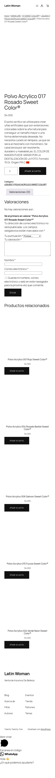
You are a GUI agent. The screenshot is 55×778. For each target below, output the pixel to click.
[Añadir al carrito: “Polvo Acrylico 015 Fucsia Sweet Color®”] (16, 588)
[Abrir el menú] (37, 6)
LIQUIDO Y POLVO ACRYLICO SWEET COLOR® (27, 17)
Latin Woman (12, 5)
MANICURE (16, 15)
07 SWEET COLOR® (31, 15)
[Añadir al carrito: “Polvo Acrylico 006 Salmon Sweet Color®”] (16, 521)
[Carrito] (48, 6)
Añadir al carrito (32, 184)
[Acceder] (42, 6)
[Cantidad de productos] (11, 185)
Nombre (10, 273)
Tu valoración (13, 253)
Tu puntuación (13, 249)
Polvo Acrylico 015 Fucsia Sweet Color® (27, 577)
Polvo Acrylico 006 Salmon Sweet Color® (27, 510)
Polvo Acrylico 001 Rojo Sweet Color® (27, 373)
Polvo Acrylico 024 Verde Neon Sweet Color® (27, 645)
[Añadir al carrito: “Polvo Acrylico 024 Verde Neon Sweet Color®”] (16, 658)
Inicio (6, 15)
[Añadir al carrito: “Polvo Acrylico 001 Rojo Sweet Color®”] (16, 384)
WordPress (46, 742)
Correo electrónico (16, 282)
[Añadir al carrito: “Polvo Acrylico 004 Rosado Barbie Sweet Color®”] (16, 454)
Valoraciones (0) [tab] (19, 205)
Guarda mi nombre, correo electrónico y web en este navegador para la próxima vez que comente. (26, 295)
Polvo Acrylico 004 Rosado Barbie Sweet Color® (27, 441)
